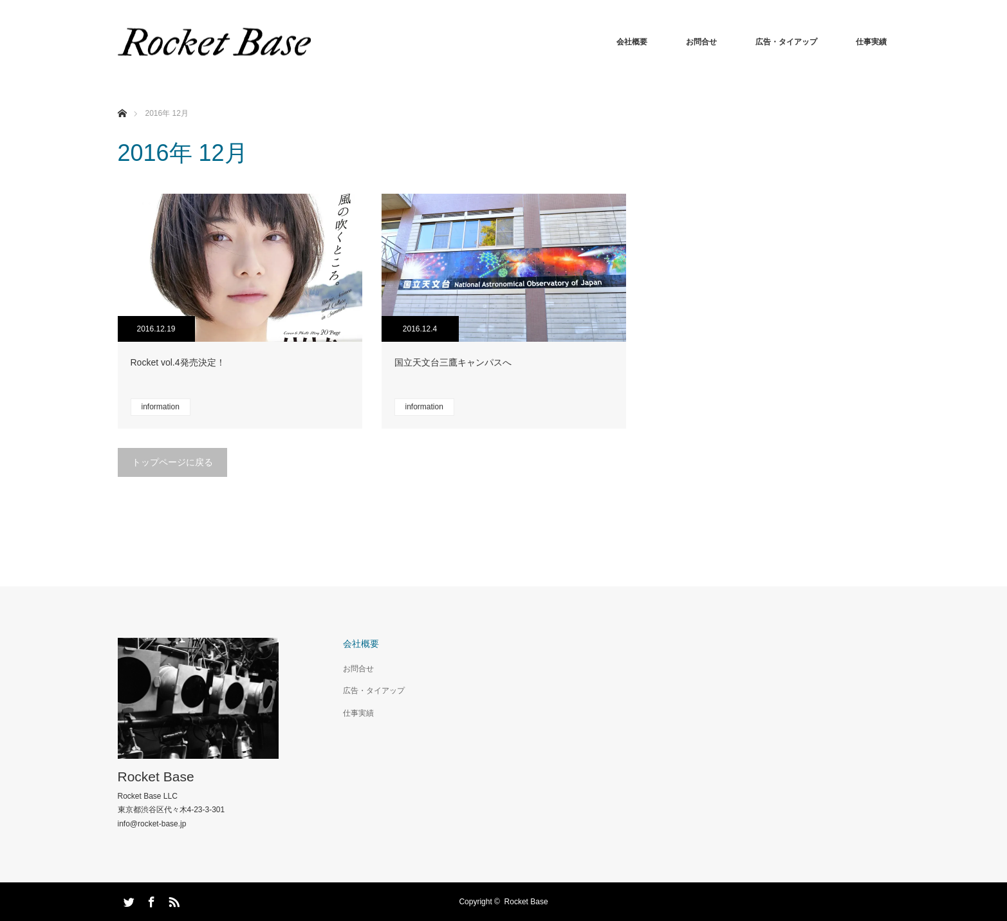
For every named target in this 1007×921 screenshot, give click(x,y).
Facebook (150, 899)
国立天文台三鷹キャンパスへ (453, 362)
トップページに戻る (172, 462)
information (161, 406)
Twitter (127, 899)
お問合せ (701, 41)
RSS (172, 899)
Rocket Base (156, 776)
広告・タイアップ (786, 41)
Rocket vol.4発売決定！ (178, 362)
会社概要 (631, 41)
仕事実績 (871, 41)
